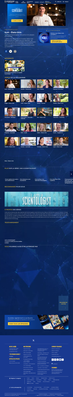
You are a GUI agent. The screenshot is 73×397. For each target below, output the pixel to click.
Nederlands (29, 381)
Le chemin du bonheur (41, 361)
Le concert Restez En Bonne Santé (42, 355)
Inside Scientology (26, 348)
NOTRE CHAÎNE (16, 2)
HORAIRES (37, 2)
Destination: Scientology (28, 350)
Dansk (33, 378)
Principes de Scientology (28, 359)
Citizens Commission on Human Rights (42, 374)
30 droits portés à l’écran (42, 371)
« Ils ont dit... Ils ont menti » (42, 367)
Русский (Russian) (46, 381)
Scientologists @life (27, 371)
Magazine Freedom (30, 390)
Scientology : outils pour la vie (43, 352)
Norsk (34, 381)
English (28, 378)
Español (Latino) (52, 378)
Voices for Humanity (27, 354)
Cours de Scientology (37, 387)
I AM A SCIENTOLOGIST (11, 29)
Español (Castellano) (30, 379)
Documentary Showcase (28, 367)
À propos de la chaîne (13, 351)
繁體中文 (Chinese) (30, 383)
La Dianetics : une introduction (29, 363)
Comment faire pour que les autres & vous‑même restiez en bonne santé (42, 358)
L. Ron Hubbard (46, 387)
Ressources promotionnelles (14, 362)
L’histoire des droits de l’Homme (43, 369)
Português (39, 381)
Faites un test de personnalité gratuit (57, 41)
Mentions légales (60, 395)
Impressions (55, 363)
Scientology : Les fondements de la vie (29, 374)
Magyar (45, 379)
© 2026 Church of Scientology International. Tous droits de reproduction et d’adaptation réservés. (16, 395)
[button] (71, 174)
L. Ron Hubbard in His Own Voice (27, 357)
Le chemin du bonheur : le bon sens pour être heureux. (43, 363)
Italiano (49, 379)
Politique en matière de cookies (55, 394)
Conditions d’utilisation (43, 394)
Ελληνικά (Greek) (44, 378)
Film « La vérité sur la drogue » (43, 365)
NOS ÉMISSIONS (23, 2)
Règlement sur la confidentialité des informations (45, 395)
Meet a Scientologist (27, 352)
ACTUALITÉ (42, 2)
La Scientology (29, 387)
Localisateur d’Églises (54, 387)
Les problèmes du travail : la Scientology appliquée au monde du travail (42, 349)
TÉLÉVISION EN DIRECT (30, 2)
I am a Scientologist (27, 365)
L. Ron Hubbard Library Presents (26, 361)
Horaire (11, 356)
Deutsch (37, 378)
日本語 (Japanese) (56, 379)
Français (37, 383)
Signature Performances (28, 369)
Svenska (53, 381)
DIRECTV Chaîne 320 (56, 348)
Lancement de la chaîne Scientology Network (13, 349)
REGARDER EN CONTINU (63, 303)
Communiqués (12, 361)
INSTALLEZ (48, 2)
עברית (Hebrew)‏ (39, 379)
